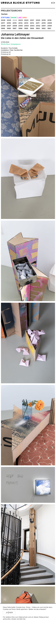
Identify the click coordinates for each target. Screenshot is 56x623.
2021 (32, 20)
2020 (38, 20)
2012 (32, 23)
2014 (20, 23)
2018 (49, 20)
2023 (20, 20)
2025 (9, 20)
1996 (20, 28)
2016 (9, 23)
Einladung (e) (6, 54)
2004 (26, 26)
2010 (44, 23)
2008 (3, 26)
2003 (32, 26)
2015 (15, 23)
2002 (38, 26)
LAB (19, 18)
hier (24, 619)
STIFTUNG (5, 18)
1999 (3, 28)
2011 (37, 23)
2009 (49, 23)
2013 (26, 23)
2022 (26, 20)
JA (7, 612)
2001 (44, 26)
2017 (3, 23)
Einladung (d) (6, 52)
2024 (15, 20)
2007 (9, 26)
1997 (14, 28)
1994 (32, 28)
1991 (49, 28)
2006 (15, 26)
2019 (44, 20)
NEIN (11, 612)
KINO (25, 18)
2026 (3, 20)
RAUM (13, 18)
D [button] (52, 3)
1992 (44, 28)
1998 (9, 28)
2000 (49, 26)
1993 (38, 28)
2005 (20, 26)
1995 (26, 28)
